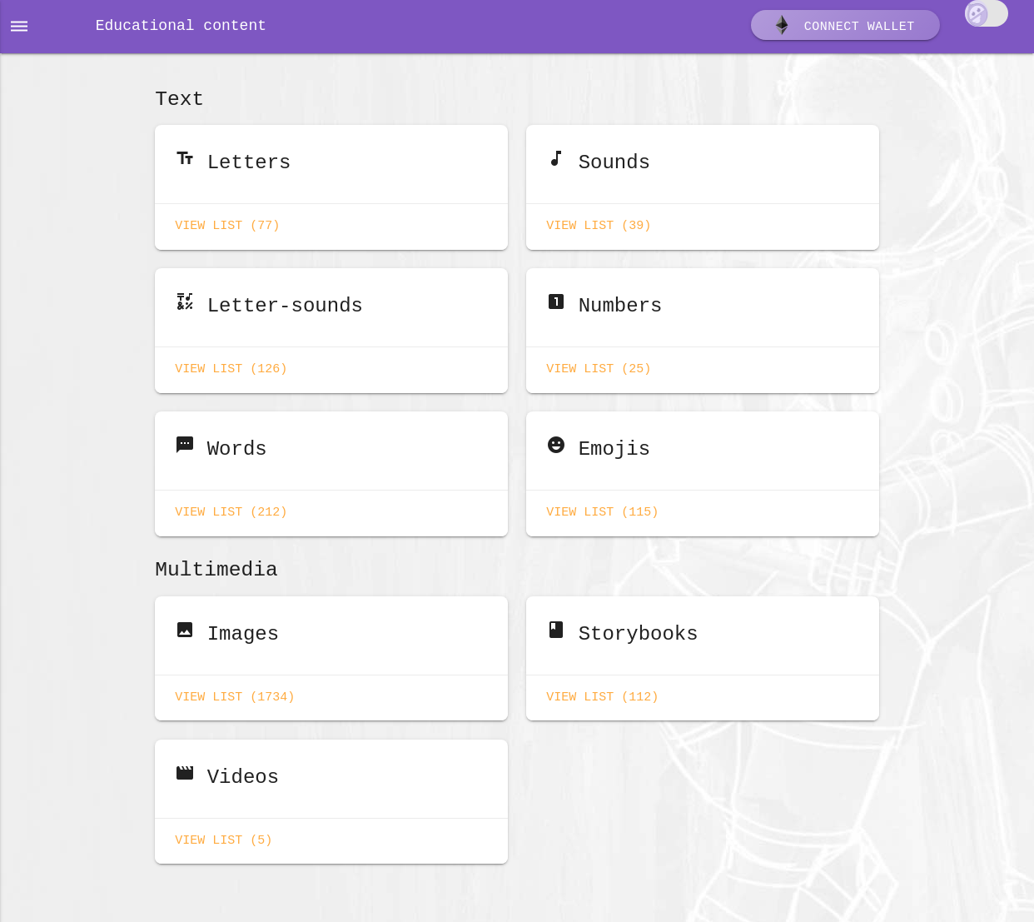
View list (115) (602, 506)
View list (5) (223, 828)
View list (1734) (235, 688)
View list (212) (231, 506)
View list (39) (598, 225)
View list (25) (598, 365)
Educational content (181, 27)
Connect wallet (843, 27)
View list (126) (231, 365)
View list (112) (602, 688)
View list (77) (227, 225)
